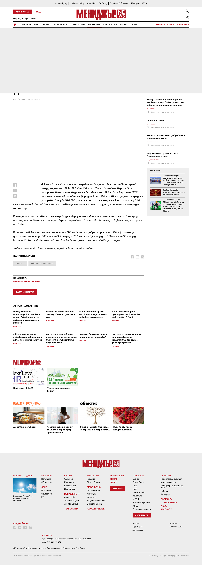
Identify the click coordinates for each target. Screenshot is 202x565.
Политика (46, 479)
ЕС (42, 497)
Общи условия (20, 548)
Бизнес (46, 24)
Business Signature (141, 502)
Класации (91, 494)
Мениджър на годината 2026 (172, 487)
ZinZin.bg (102, 3)
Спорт (113, 479)
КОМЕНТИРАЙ (25, 292)
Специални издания (142, 509)
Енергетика (70, 486)
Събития (184, 24)
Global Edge (138, 482)
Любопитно (110, 24)
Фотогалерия (93, 490)
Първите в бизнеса (119, 3)
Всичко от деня (128, 24)
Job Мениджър (71, 504)
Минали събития (168, 482)
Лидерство (69, 497)
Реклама (91, 479)
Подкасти (172, 24)
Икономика (69, 489)
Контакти (166, 509)
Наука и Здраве (96, 509)
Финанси (68, 479)
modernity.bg (61, 3)
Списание (159, 24)
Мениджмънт (61, 24)
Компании (69, 482)
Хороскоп (91, 497)
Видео (113, 482)
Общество (46, 482)
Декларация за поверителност (45, 548)
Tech (135, 489)
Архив (135, 506)
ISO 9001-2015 (176, 527)
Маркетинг (94, 24)
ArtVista (136, 499)
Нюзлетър (118, 488)
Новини (164, 491)
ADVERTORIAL (155, 171)
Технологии (78, 24)
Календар (165, 494)
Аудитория (138, 527)
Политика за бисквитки (74, 548)
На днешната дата (96, 501)
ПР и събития (93, 482)
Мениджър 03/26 (139, 3)
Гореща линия (169, 502)
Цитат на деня (94, 504)
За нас (136, 523)
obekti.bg (91, 3)
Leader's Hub (138, 492)
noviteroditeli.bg (77, 3)
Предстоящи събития (171, 479)
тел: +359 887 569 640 (51, 542)
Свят (36, 24)
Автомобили (117, 476)
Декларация (138, 530)
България (26, 24)
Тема (135, 486)
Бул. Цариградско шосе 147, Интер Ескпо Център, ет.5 (66, 539)
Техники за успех (72, 501)
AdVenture (137, 496)
